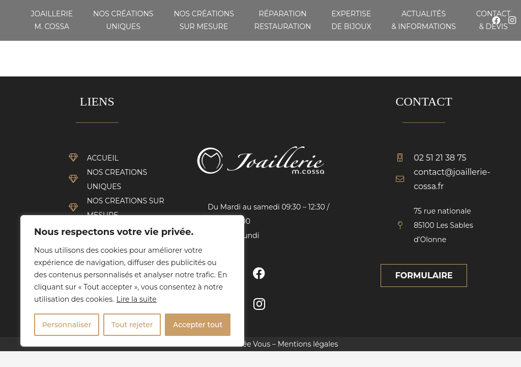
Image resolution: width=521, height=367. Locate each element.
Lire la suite (137, 299)
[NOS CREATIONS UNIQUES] (78, 179)
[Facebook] (259, 273)
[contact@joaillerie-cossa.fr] (404, 179)
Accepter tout (197, 324)
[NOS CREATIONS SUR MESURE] (78, 208)
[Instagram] (259, 304)
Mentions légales (308, 344)
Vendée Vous (247, 344)
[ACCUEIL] (78, 158)
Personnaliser (67, 324)
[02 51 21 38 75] (404, 158)
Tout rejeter (132, 324)
